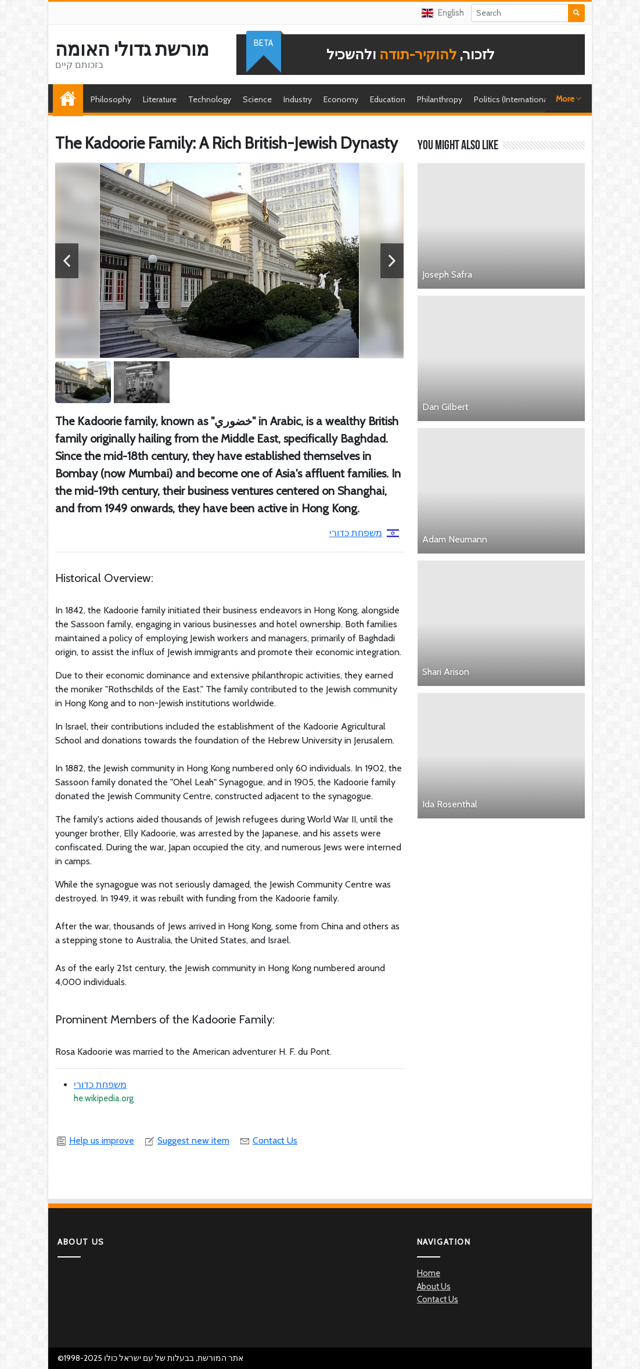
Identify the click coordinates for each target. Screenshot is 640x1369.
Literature (160, 99)
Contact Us (268, 1140)
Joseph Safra (447, 274)
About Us (434, 1286)
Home (71, 99)
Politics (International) (513, 99)
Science (257, 99)
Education (387, 99)
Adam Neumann (454, 539)
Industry (297, 99)
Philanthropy (439, 99)
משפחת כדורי (364, 532)
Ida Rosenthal (449, 804)
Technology (209, 99)
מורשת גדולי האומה (132, 49)
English (443, 13)
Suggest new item (186, 1140)
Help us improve (94, 1140)
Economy (340, 99)
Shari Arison (445, 671)
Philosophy (111, 99)
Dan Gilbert (445, 406)
